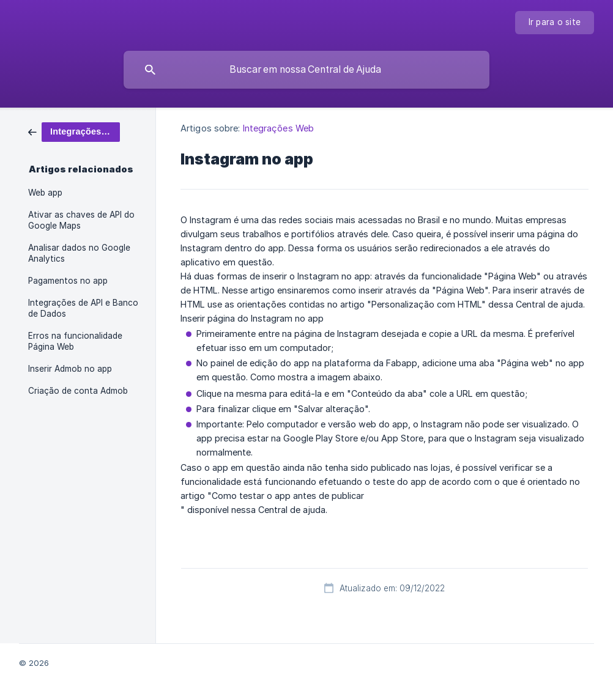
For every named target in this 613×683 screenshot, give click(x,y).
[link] (74, 131)
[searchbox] (306, 70)
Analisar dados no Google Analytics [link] (79, 253)
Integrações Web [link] (278, 128)
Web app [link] (45, 193)
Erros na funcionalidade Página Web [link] (75, 341)
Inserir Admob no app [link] (70, 369)
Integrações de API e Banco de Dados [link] (83, 308)
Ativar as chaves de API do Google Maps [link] (81, 220)
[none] (555, 22)
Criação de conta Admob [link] (78, 391)
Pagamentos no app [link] (68, 281)
